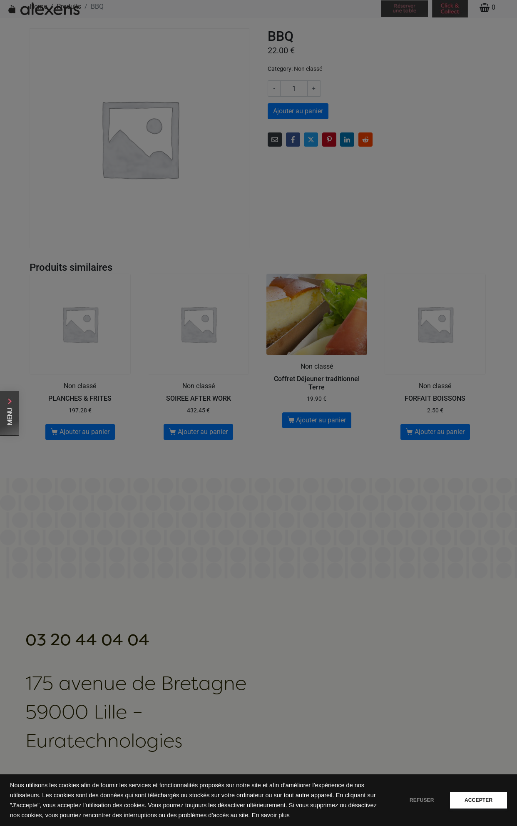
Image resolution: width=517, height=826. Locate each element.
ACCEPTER (478, 800)
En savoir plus (301, 815)
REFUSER (421, 800)
